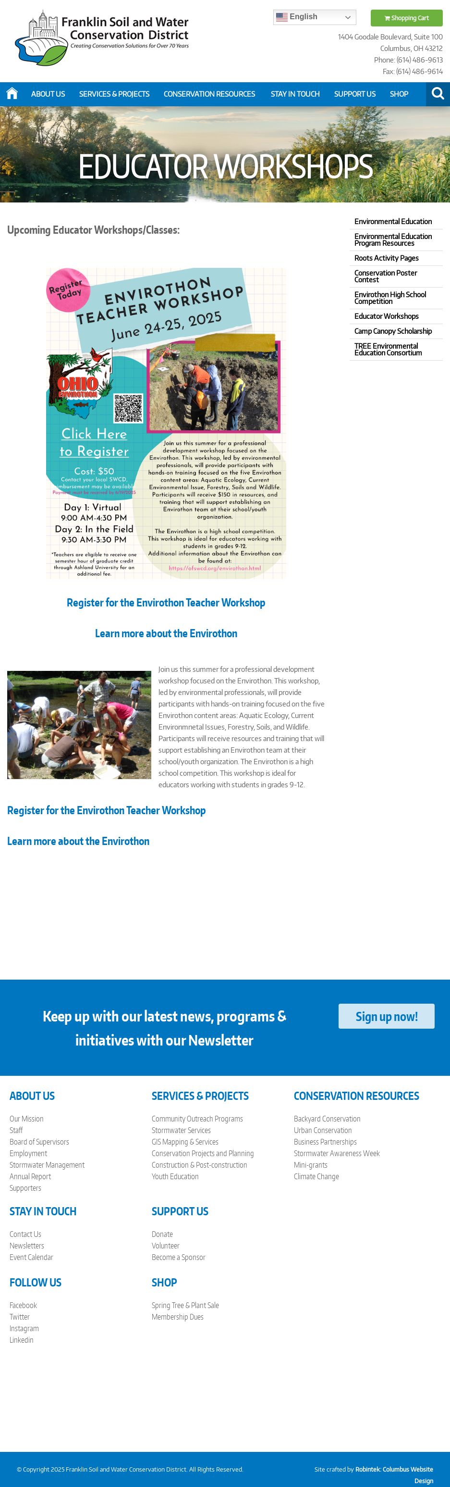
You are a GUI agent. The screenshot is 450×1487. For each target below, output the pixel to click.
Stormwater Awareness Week (337, 1153)
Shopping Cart (407, 18)
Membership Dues (178, 1317)
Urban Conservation (323, 1130)
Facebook (23, 1305)
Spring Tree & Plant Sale (185, 1305)
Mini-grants (311, 1165)
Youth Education (175, 1176)
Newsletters (27, 1245)
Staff (16, 1130)
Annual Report (30, 1176)
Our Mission (27, 1118)
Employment (28, 1153)
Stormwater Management (47, 1165)
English (296, 17)
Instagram (24, 1328)
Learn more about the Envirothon (166, 633)
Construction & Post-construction (199, 1165)
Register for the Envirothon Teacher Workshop (106, 810)
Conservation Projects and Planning (203, 1153)
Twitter (20, 1317)
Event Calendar (31, 1257)
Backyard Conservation (327, 1118)
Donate (162, 1234)
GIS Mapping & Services (185, 1142)
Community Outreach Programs (197, 1118)
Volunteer (166, 1245)
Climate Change (316, 1176)
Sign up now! (387, 1016)
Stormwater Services (181, 1130)
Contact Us (25, 1234)
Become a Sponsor (179, 1257)
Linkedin (22, 1340)
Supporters (25, 1188)
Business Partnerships (325, 1142)
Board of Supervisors (39, 1142)
